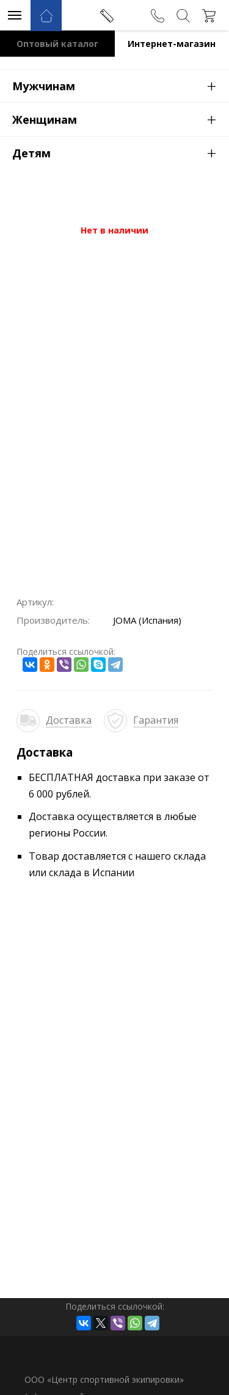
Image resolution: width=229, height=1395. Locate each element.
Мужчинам (120, 85)
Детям (120, 152)
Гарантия (155, 720)
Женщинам (120, 118)
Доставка (69, 720)
